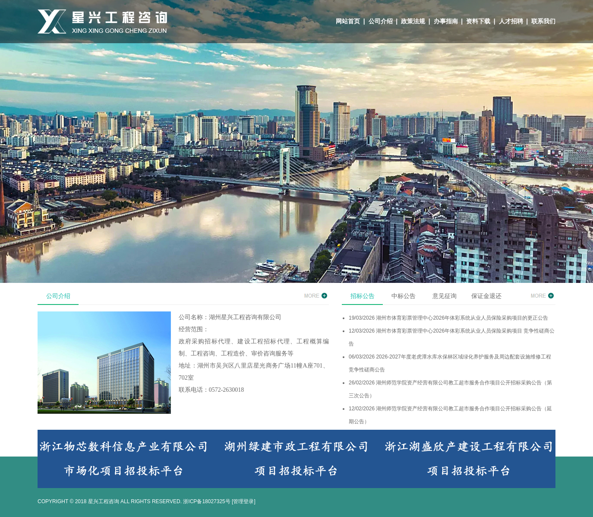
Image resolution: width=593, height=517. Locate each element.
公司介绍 (381, 21)
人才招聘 (511, 21)
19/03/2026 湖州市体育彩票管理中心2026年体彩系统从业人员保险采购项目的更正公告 (448, 318)
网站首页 (348, 21)
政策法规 (413, 21)
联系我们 (543, 21)
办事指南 (446, 21)
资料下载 (478, 21)
